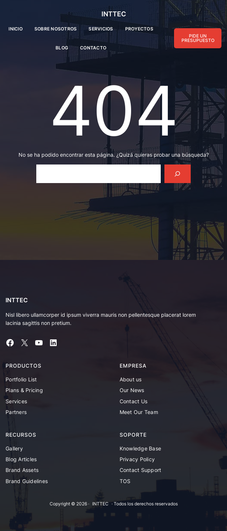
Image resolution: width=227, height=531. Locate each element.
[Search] (177, 173)
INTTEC (113, 14)
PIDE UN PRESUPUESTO (197, 38)
